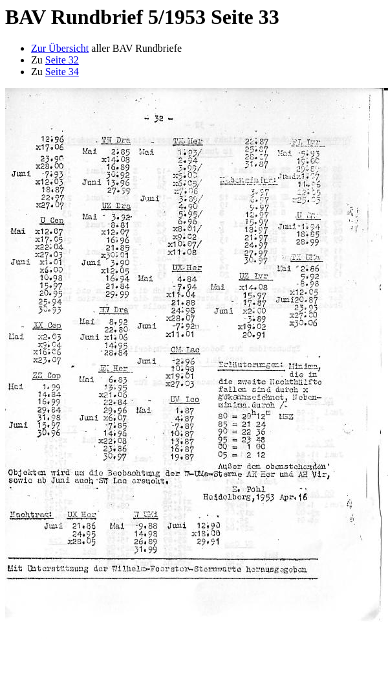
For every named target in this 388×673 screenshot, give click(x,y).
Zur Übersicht (60, 48)
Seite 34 (62, 71)
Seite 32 (62, 59)
